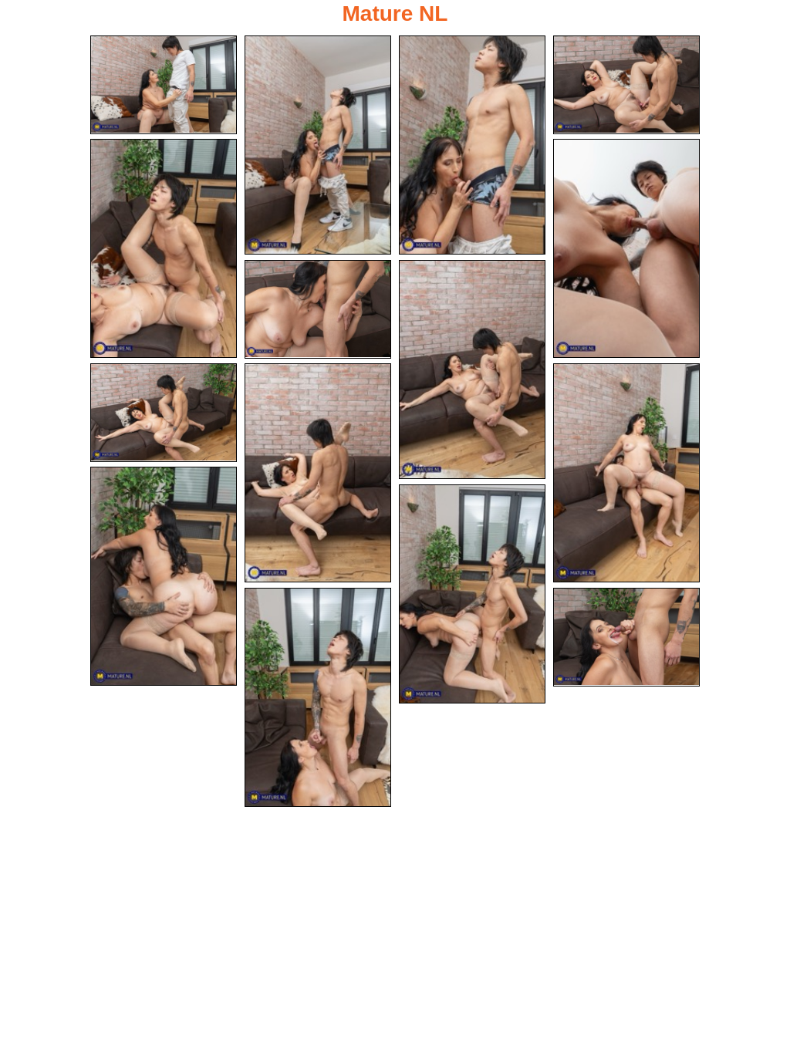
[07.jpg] (318, 309)
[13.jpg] (472, 593)
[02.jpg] (318, 145)
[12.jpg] (163, 576)
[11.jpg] (626, 472)
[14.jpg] (318, 697)
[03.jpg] (472, 145)
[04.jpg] (626, 84)
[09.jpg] (163, 412)
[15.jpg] (626, 637)
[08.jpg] (472, 369)
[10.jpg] (318, 472)
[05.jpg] (163, 248)
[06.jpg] (626, 248)
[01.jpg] (163, 84)
